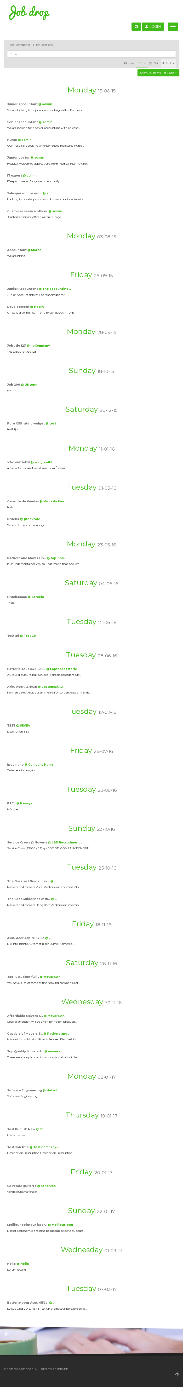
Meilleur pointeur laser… (27, 1225)
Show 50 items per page (158, 73)
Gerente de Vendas (23, 501)
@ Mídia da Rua (52, 501)
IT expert (15, 175)
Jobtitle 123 (17, 345)
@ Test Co (28, 635)
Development (18, 307)
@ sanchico (46, 1186)
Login (153, 26)
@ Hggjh (37, 307)
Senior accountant (23, 122)
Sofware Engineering (25, 1090)
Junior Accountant (23, 289)
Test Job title (18, 1147)
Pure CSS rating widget (26, 423)
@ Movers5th (54, 1016)
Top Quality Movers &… (25, 1051)
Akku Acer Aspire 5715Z (26, 938)
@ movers (52, 1051)
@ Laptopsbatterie (61, 669)
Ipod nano (15, 764)
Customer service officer (27, 211)
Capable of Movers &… (25, 1033)
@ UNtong (29, 384)
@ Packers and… (56, 1033)
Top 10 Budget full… (23, 977)
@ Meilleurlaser (61, 1225)
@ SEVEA (23, 725)
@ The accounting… (55, 289)
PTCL (11, 803)
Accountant (17, 250)
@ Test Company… (43, 1147)
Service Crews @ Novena (27, 842)
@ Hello (23, 1264)
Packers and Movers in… (27, 558)
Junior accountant (22, 104)
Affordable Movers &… (25, 1016)
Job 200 (14, 384)
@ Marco (34, 250)
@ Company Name (38, 764)
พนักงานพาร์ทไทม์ (19, 462)
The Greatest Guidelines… (28, 881)
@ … (53, 881)
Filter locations (43, 44)
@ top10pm (56, 558)
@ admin (45, 104)
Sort (168, 63)
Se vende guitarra (22, 1186)
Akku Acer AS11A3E (22, 686)
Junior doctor (18, 157)
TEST (11, 725)
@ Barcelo (36, 597)
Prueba (13, 519)
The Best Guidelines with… (29, 899)
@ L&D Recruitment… (65, 842)
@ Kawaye (24, 803)
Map (129, 63)
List (142, 63)
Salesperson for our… (25, 193)
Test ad (13, 635)
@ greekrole (30, 519)
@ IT (39, 1129)
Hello (12, 1264)
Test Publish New (21, 1129)
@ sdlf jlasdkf (41, 462)
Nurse (12, 140)
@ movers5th (50, 977)
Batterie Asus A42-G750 (26, 669)
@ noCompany (38, 345)
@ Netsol (50, 1090)
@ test (51, 423)
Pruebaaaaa (17, 597)
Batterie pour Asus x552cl (28, 1302)
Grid (154, 63)
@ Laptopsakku (50, 686)
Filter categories (19, 44)
